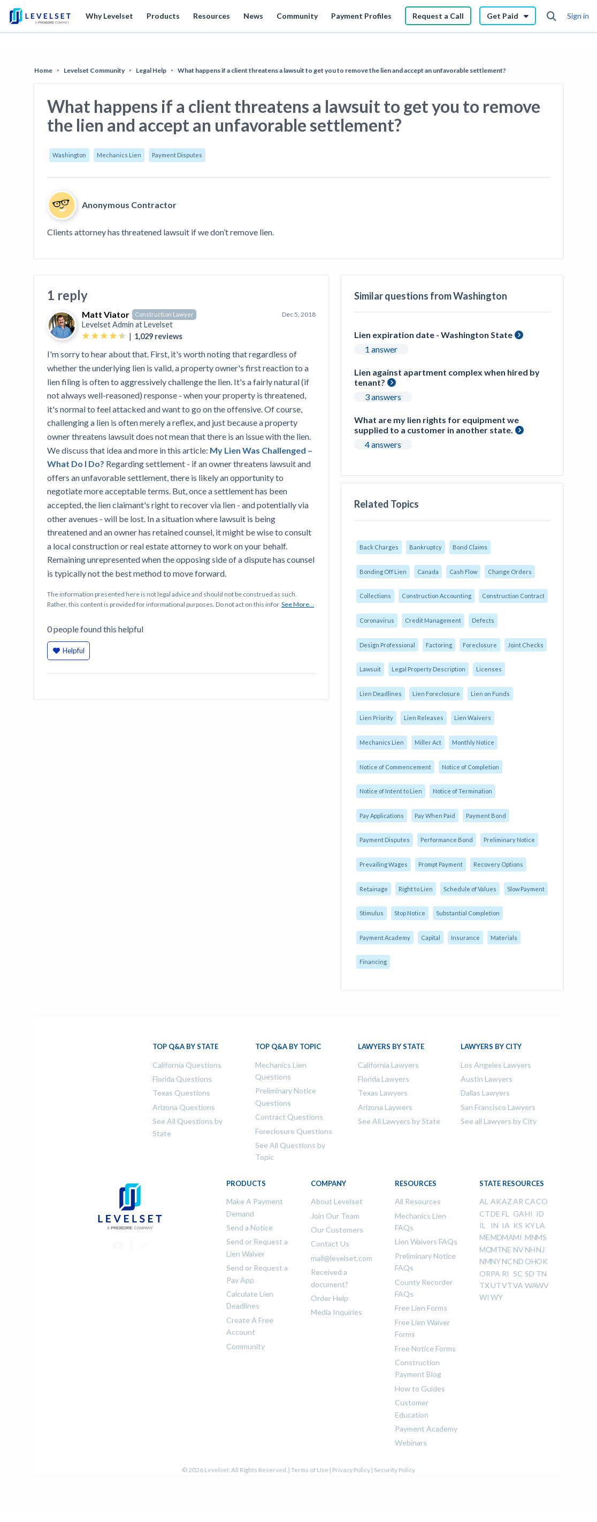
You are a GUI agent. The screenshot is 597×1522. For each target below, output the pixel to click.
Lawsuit (370, 669)
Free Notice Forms (425, 1348)
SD (529, 1273)
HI (529, 1213)
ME (484, 1237)
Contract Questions (289, 1116)
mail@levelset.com (341, 1258)
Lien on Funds (490, 693)
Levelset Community (94, 70)
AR (518, 1201)
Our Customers (337, 1229)
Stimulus (371, 912)
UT (496, 1285)
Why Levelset (109, 15)
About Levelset (337, 1201)
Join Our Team (335, 1215)
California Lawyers (388, 1064)
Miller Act (428, 742)
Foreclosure (480, 644)
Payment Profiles (361, 15)
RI (505, 1273)
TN (541, 1273)
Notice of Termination (462, 790)
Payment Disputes (177, 154)
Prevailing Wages (383, 864)
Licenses (489, 669)
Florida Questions (182, 1078)
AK (496, 1201)
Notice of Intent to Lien (390, 790)
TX (484, 1285)
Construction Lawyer (164, 314)
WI (484, 1297)
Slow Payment (526, 888)
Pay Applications (381, 815)
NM (485, 1261)
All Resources (418, 1201)
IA (506, 1225)
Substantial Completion (468, 912)
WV (542, 1285)
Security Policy (394, 1469)
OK (542, 1261)
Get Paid (508, 15)
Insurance (465, 937)
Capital (430, 937)
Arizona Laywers (385, 1107)
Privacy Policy (351, 1469)
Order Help (329, 1298)
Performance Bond (446, 839)
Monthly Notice (473, 742)
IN (495, 1225)
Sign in (578, 15)
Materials (504, 937)
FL (505, 1213)
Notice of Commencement (395, 766)
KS (518, 1225)
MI (517, 1237)
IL (482, 1225)
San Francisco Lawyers (498, 1107)
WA (531, 1285)
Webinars (411, 1442)
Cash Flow (463, 571)
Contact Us (330, 1243)
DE (495, 1213)
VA (518, 1285)
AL (483, 1201)
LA (540, 1225)
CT (484, 1213)
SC (518, 1273)
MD (496, 1237)
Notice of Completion (470, 766)
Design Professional (387, 644)
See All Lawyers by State (399, 1121)
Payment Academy (384, 937)
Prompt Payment (440, 864)
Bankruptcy (425, 547)
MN (531, 1237)
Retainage (373, 888)
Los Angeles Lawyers (496, 1064)
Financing (373, 961)
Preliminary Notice (509, 839)
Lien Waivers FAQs (426, 1241)
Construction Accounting (436, 595)
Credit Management (433, 620)
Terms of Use (309, 1469)
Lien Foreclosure (436, 693)
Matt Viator (105, 314)
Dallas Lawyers (485, 1092)
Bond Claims (470, 547)
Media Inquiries (336, 1312)
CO (542, 1201)
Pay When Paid (435, 815)
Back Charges (379, 547)
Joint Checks (526, 644)
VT (507, 1285)
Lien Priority (376, 717)
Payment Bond (486, 815)
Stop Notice (409, 912)
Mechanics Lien (119, 154)
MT (496, 1249)
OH (531, 1261)
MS (541, 1237)
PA (495, 1273)
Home (43, 70)
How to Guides (420, 1388)
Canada (428, 571)
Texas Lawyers (383, 1092)
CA (530, 1201)
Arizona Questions (183, 1107)
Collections (375, 595)
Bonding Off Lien (383, 571)
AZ (507, 1201)
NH (530, 1249)
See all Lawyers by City (499, 1121)
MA (508, 1237)
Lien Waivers (472, 717)
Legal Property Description (428, 669)
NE (506, 1249)
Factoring (439, 644)
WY (497, 1297)
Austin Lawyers (486, 1078)
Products (163, 15)
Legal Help (151, 70)
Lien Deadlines (380, 693)
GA (518, 1213)
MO (485, 1249)
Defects (483, 620)
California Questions (186, 1064)
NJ (540, 1249)
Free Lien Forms (421, 1307)
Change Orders (510, 571)
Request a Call (438, 15)
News (253, 15)
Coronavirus (376, 620)
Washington (69, 154)
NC (507, 1261)
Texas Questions (181, 1092)
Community (297, 15)
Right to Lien (416, 888)
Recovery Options (498, 864)
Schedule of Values (469, 888)
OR (485, 1273)
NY (496, 1261)
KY (530, 1225)
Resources (211, 15)
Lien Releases (423, 717)
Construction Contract (513, 595)
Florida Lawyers (383, 1078)
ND (518, 1261)
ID (540, 1213)
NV (518, 1249)
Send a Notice (249, 1227)
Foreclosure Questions (293, 1131)
